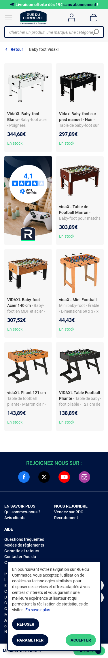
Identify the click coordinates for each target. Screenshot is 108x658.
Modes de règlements (24, 545)
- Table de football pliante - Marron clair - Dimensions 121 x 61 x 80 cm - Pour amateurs (27, 404)
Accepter (81, 640)
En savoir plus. (38, 609)
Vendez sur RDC (68, 512)
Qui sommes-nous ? (22, 512)
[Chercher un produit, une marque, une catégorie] (52, 32)
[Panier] (93, 17)
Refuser (25, 624)
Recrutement (66, 517)
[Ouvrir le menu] (8, 18)
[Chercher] (95, 32)
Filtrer (89, 651)
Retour (17, 49)
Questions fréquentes (24, 539)
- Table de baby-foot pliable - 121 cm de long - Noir (80, 404)
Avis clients (14, 517)
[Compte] (71, 17)
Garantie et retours (21, 551)
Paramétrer (30, 640)
